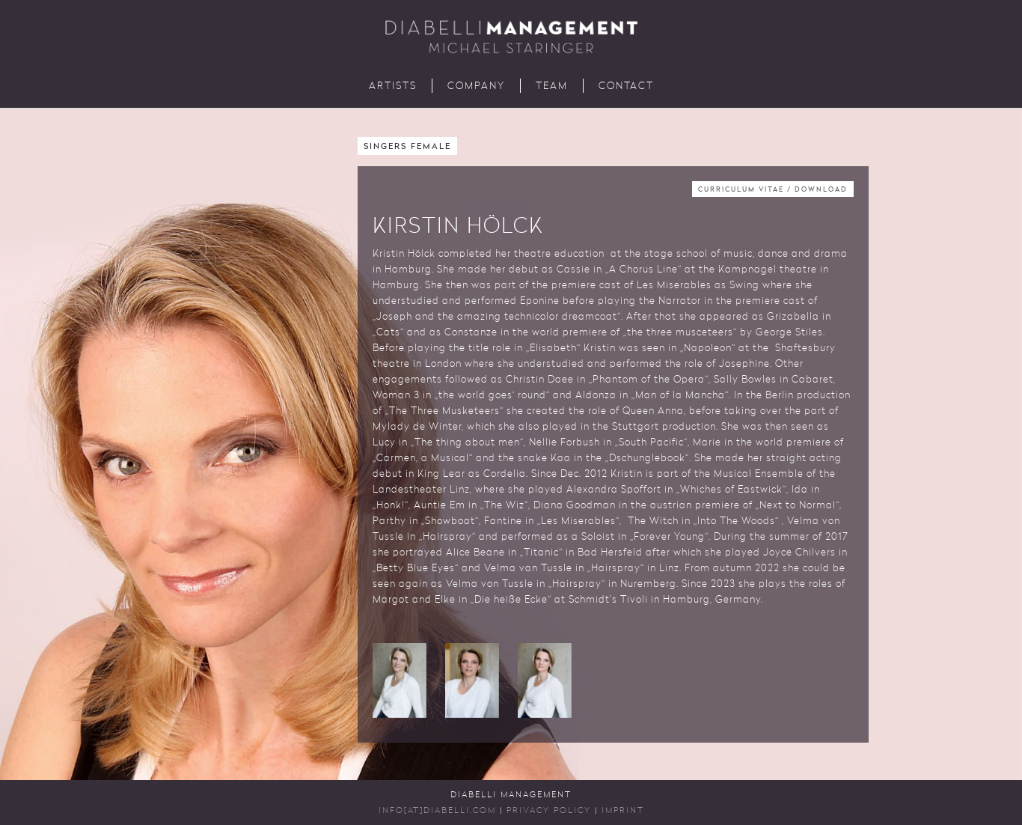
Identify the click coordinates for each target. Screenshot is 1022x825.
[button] (399, 680)
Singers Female (407, 147)
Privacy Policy (549, 811)
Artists (393, 86)
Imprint (623, 811)
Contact (626, 86)
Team (552, 86)
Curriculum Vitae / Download (773, 189)
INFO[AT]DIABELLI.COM (437, 811)
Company (476, 86)
